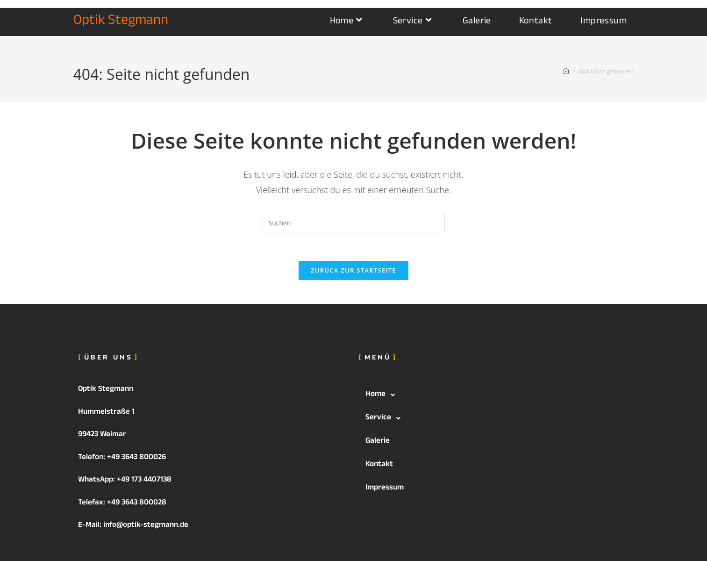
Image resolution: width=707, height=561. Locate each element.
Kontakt (379, 465)
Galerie (377, 441)
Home (382, 395)
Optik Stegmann (120, 22)
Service (385, 418)
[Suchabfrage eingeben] (354, 223)
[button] (493, 395)
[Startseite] (566, 71)
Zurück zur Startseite (353, 270)
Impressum (384, 488)
